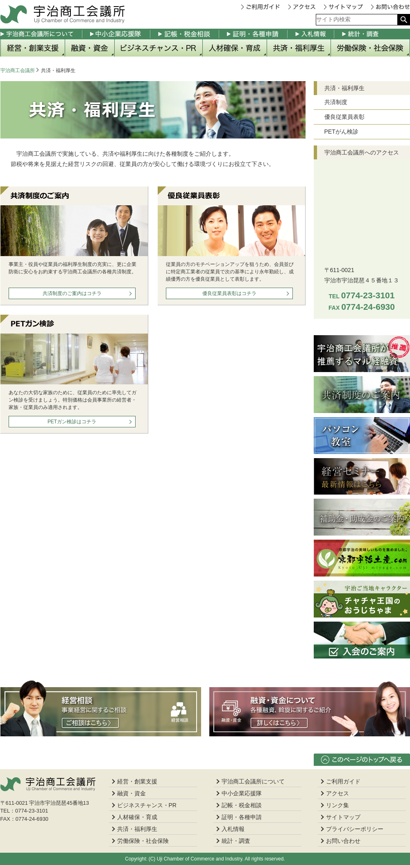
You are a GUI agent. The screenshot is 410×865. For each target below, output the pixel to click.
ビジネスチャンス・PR (159, 48)
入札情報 (311, 34)
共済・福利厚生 (299, 48)
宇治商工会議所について (41, 34)
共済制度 (335, 102)
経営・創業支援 (32, 48)
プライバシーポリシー (354, 829)
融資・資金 (90, 48)
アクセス (305, 6)
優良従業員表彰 (344, 117)
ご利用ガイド (263, 6)
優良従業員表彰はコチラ (229, 293)
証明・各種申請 (253, 34)
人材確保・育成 (235, 48)
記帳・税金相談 (184, 34)
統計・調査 (372, 34)
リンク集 (337, 805)
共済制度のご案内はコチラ (72, 293)
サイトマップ (346, 6)
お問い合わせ (389, 6)
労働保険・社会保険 (370, 48)
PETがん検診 (341, 131)
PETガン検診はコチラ (72, 422)
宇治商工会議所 (17, 70)
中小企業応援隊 (116, 34)
